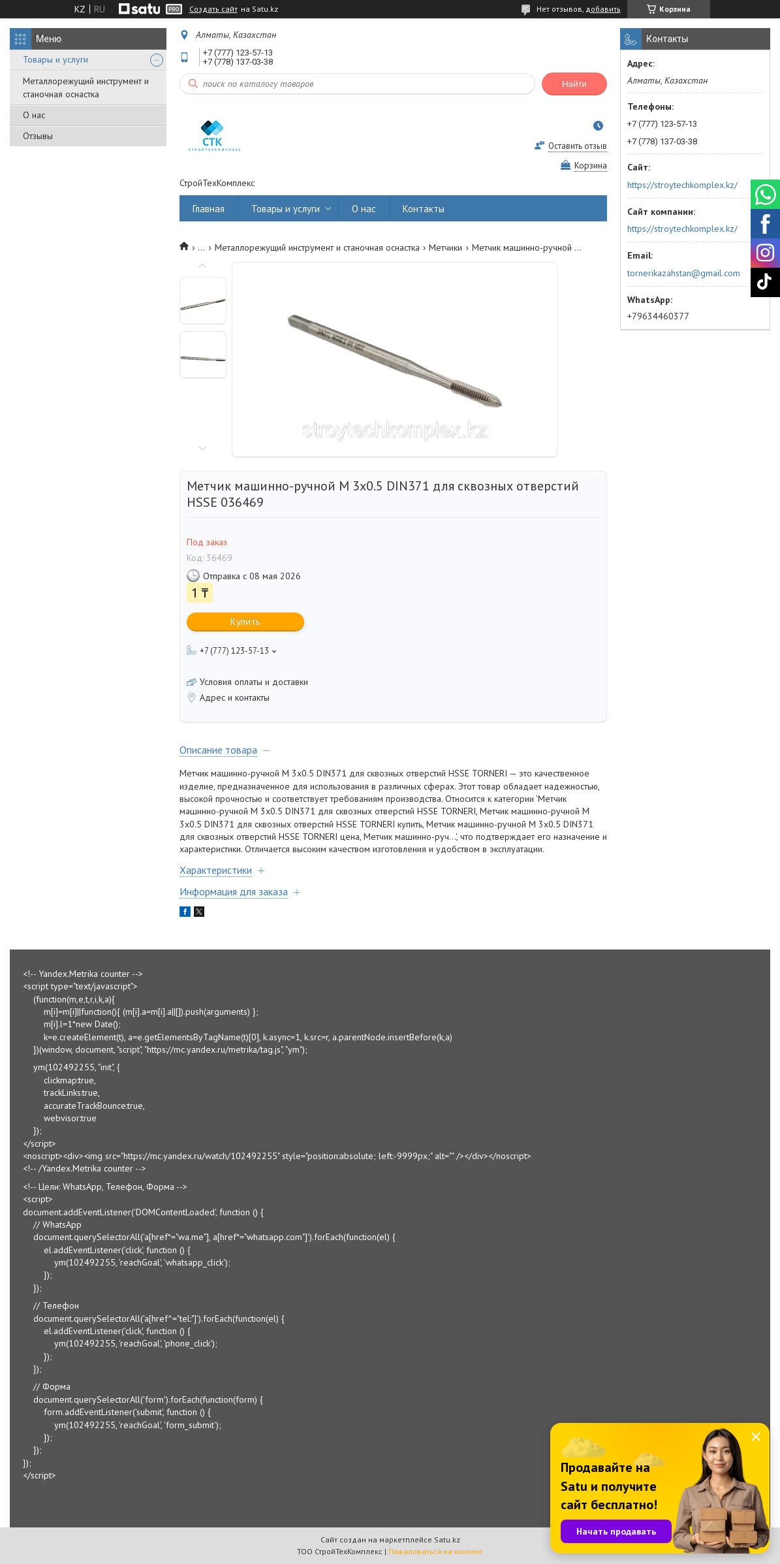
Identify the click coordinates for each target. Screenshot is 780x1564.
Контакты (424, 209)
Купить (245, 621)
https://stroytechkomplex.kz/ (682, 185)
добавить (603, 9)
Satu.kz (447, 1539)
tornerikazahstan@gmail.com (683, 273)
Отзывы (38, 136)
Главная (209, 209)
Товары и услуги (55, 59)
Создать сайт (213, 9)
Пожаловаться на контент (435, 1551)
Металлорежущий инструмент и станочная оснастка (86, 87)
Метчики (445, 247)
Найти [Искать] (574, 84)
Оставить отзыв (577, 146)
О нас (34, 115)
